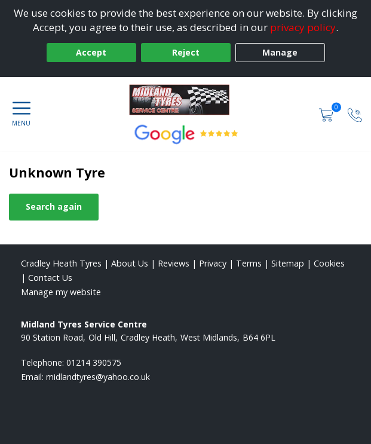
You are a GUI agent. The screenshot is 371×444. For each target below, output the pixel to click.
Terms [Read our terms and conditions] (249, 263)
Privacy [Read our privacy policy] (212, 263)
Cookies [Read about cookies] (329, 263)
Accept (91, 52)
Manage (280, 52)
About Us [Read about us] (129, 263)
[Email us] (98, 376)
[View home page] (185, 101)
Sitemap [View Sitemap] (287, 263)
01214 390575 (93, 362)
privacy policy (303, 27)
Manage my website (61, 292)
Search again (54, 206)
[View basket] (327, 114)
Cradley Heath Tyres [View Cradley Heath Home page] (61, 263)
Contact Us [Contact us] (50, 277)
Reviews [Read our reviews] (173, 263)
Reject (186, 52)
